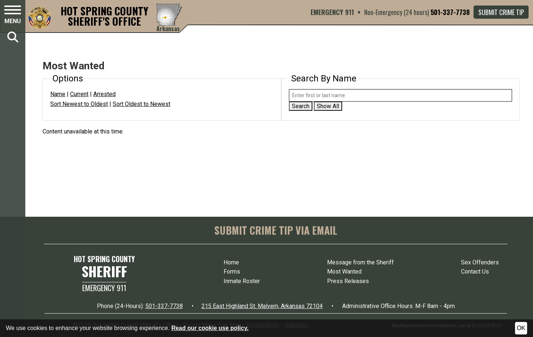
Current (79, 94)
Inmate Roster (242, 281)
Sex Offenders (480, 262)
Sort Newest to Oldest (79, 103)
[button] (12, 16)
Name (57, 94)
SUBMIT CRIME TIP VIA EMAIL (275, 230)
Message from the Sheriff (360, 262)
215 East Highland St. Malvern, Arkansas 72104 (262, 306)
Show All (328, 106)
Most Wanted (344, 271)
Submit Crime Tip (501, 12)
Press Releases (348, 281)
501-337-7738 (450, 12)
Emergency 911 (104, 287)
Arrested (104, 94)
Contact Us (475, 271)
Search (300, 106)
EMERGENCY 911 (332, 12)
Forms (232, 271)
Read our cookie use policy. (210, 328)
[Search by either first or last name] (400, 95)
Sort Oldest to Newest (141, 103)
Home (231, 262)
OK (521, 328)
